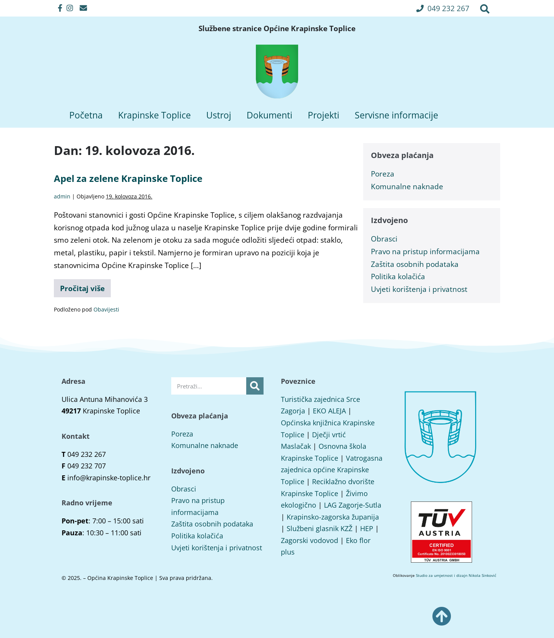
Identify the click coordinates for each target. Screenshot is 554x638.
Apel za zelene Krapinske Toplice (128, 178)
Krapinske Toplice (154, 115)
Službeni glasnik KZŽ (319, 528)
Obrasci (384, 238)
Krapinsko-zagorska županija (333, 516)
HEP (366, 528)
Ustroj (218, 115)
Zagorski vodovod (309, 540)
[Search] (255, 386)
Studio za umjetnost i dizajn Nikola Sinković (456, 575)
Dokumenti (269, 115)
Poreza (382, 173)
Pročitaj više (85, 286)
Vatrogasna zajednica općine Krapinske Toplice (331, 469)
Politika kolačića (398, 276)
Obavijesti (106, 309)
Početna (86, 115)
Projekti (323, 115)
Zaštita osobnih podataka (415, 264)
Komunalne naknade (407, 186)
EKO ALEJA (329, 410)
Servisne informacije (396, 115)
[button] (443, 8)
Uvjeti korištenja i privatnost (419, 289)
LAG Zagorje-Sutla (352, 505)
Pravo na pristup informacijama (425, 251)
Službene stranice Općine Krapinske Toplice (277, 28)
